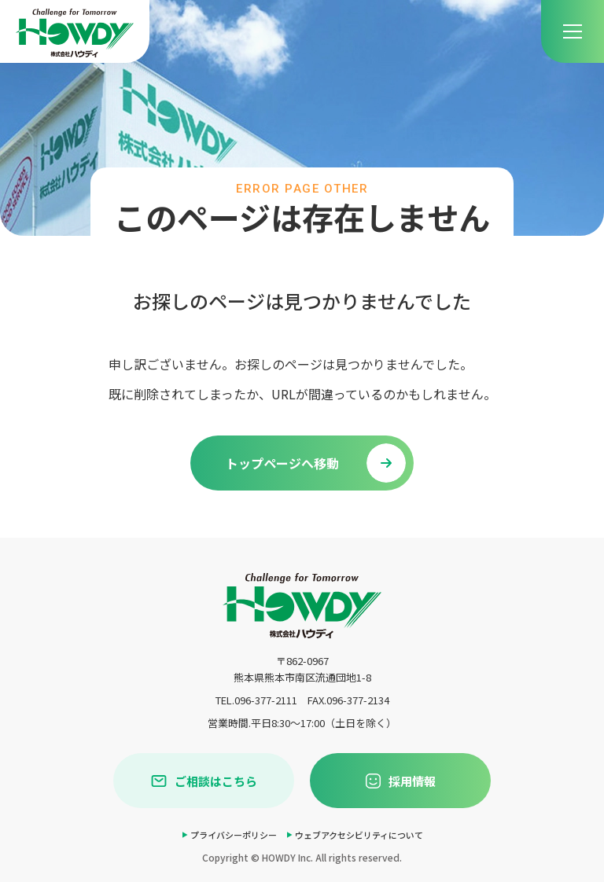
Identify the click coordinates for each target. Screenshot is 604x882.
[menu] (572, 31)
